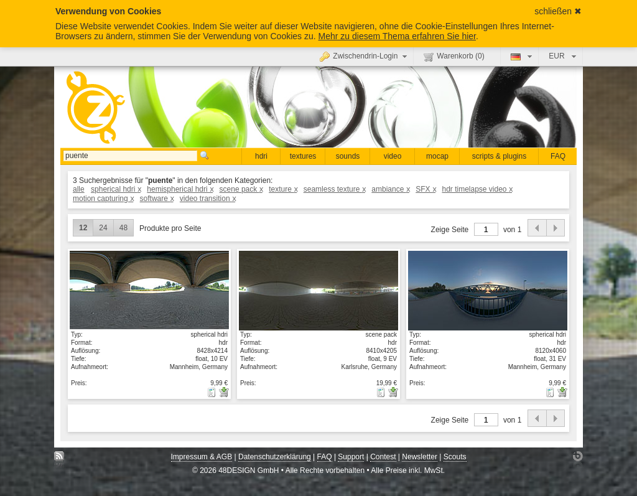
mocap (437, 156)
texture (283, 189)
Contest (383, 456)
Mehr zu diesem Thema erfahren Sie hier (397, 36)
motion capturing (103, 198)
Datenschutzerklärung (274, 456)
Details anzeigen (149, 290)
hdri (261, 156)
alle (79, 189)
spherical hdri (116, 189)
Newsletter (419, 456)
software (157, 198)
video (393, 156)
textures (303, 156)
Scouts (455, 456)
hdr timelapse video (477, 189)
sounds (348, 156)
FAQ (558, 156)
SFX (425, 189)
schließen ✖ (558, 11)
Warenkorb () (454, 57)
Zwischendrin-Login (365, 56)
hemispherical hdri (180, 189)
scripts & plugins (499, 156)
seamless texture (334, 189)
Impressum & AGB (202, 456)
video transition (207, 198)
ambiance (390, 189)
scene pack (241, 189)
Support (351, 456)
